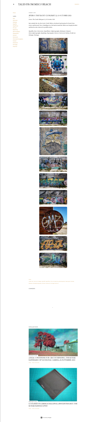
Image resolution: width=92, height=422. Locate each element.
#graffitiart (15, 26)
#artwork (15, 20)
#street (15, 35)
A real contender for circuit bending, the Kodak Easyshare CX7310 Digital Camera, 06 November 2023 (52, 359)
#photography (16, 31)
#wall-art (15, 46)
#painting (15, 29)
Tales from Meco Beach (34, 4)
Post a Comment (35, 362)
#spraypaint (16, 33)
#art (14, 18)
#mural (14, 27)
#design (15, 22)
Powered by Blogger (46, 417)
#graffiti (15, 24)
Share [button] (14, 12)
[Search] (77, 4)
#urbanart (15, 42)
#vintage (15, 44)
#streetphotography (18, 39)
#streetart (15, 37)
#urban (14, 41)
